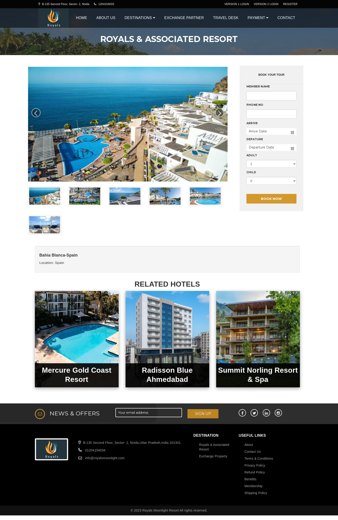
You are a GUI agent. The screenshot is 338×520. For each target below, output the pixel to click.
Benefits (250, 479)
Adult (251, 155)
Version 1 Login (236, 4)
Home (81, 18)
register (290, 4)
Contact (286, 18)
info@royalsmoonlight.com (105, 458)
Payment (258, 18)
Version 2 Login (266, 4)
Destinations (140, 18)
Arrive (252, 123)
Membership (253, 486)
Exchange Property (213, 456)
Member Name (258, 86)
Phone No (254, 104)
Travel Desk (225, 18)
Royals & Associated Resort (214, 447)
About (248, 445)
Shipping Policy (255, 493)
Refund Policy (254, 472)
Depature (254, 139)
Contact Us (252, 451)
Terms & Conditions (258, 458)
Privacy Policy (254, 465)
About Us (105, 18)
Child (251, 172)
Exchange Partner (184, 18)
